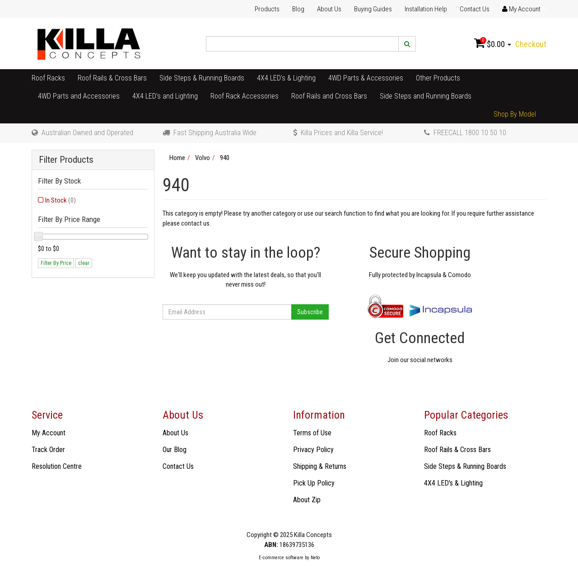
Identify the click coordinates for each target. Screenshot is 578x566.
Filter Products (66, 160)
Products (267, 9)
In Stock (60, 200)
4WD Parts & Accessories (365, 78)
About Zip (307, 499)
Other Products (438, 78)
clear (83, 263)
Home (177, 158)
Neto (315, 558)
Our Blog (174, 449)
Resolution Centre (57, 466)
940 (224, 158)
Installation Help (426, 9)
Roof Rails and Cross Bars (329, 96)
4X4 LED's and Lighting (165, 96)
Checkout (530, 44)
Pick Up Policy (314, 483)
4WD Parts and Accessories (79, 96)
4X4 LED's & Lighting (286, 78)
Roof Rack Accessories (244, 96)
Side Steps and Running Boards (425, 96)
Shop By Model (515, 114)
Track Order (48, 449)
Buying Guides (373, 9)
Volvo (202, 158)
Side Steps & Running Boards (201, 78)
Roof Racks (48, 78)
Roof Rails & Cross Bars (112, 78)
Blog (298, 9)
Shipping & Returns (319, 466)
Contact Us (474, 9)
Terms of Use (312, 433)
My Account (48, 433)
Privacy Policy (313, 449)
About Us (329, 9)
